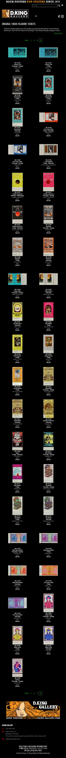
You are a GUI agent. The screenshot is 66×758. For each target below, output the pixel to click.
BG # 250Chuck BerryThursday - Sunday (17, 293)
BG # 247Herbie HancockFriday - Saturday (17, 228)
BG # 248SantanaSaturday (48, 260)
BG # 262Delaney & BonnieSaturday (48, 422)
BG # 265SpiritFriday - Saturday (17, 455)
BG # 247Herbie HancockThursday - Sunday (48, 196)
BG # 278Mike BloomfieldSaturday (17, 584)
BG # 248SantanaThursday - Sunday (48, 228)
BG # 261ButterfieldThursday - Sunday (48, 390)
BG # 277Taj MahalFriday (17, 519)
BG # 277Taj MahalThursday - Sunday (48, 487)
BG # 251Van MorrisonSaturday (17, 325)
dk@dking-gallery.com (11, 739)
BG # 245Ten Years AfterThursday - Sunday (17, 163)
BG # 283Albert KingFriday (17, 649)
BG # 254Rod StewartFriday (17, 357)
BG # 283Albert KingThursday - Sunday (48, 616)
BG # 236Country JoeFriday (48, 66)
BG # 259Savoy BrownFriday (48, 357)
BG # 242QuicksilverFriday (48, 98)
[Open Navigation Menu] (36, 16)
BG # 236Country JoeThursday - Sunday (17, 66)
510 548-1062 (8, 728)
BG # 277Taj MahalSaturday (48, 519)
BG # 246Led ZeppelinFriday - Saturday (48, 163)
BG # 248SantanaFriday (17, 260)
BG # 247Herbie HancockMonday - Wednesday (17, 196)
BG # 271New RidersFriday (17, 487)
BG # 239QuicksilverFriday (17, 98)
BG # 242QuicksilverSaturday (17, 131)
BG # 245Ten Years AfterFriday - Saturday (48, 131)
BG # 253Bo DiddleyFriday (48, 325)
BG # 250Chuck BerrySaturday (48, 293)
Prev (26, 40)
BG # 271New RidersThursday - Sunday (48, 455)
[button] (58, 33)
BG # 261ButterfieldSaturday (17, 422)
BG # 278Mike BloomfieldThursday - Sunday (17, 552)
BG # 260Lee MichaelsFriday (17, 390)
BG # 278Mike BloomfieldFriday (48, 552)
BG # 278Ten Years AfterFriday (48, 584)
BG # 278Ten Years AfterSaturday (17, 616)
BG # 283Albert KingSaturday (48, 649)
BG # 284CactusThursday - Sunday (17, 681)
